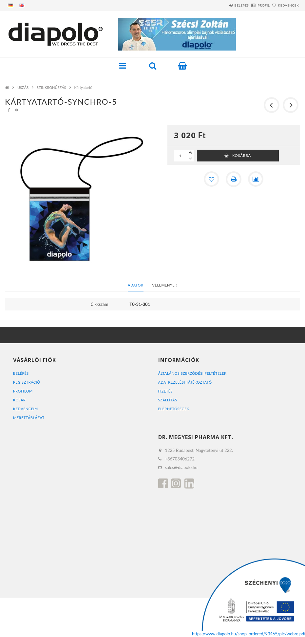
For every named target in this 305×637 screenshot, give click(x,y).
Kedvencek (284, 5)
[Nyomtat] (233, 179)
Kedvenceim (25, 409)
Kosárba (241, 155)
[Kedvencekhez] (211, 179)
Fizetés (165, 391)
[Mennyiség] (180, 155)
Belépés (223, 5)
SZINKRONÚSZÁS (51, 87)
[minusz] (190, 158)
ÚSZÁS (23, 87)
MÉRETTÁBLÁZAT (29, 417)
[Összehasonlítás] (256, 179)
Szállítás (167, 400)
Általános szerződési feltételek (192, 373)
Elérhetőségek (173, 409)
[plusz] (190, 153)
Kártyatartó (83, 87)
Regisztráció (26, 382)
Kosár (19, 400)
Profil (253, 5)
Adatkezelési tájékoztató (185, 382)
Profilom (23, 391)
